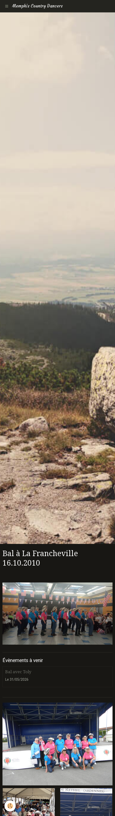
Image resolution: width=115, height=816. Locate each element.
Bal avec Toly (18, 671)
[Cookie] (10, 806)
